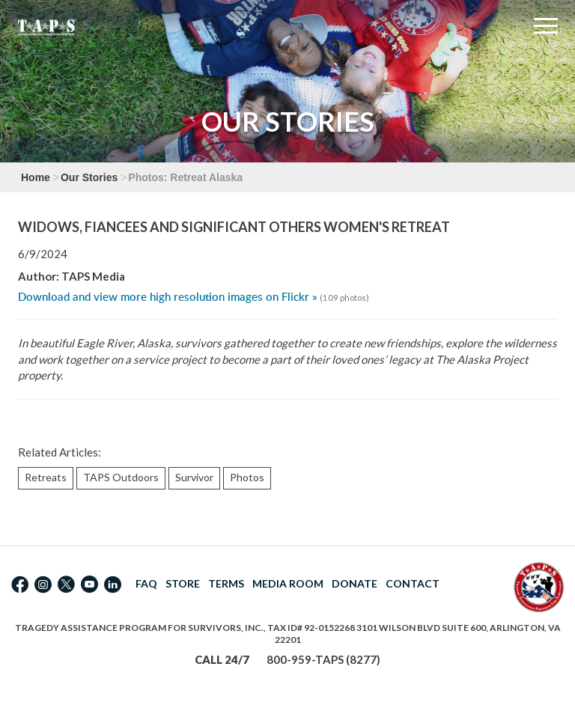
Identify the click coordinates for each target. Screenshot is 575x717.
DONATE (354, 583)
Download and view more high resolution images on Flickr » (167, 297)
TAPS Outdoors (121, 477)
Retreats (46, 477)
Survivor (194, 477)
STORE (182, 583)
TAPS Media (93, 276)
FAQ (146, 583)
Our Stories (89, 177)
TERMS (226, 583)
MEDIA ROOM (287, 583)
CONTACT (412, 583)
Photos (247, 477)
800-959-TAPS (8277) (323, 659)
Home (35, 177)
